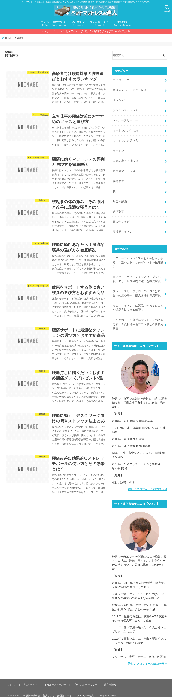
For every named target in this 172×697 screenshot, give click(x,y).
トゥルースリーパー (78, 23)
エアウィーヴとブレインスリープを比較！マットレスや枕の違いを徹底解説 (137, 275)
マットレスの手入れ (125, 129)
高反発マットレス (124, 229)
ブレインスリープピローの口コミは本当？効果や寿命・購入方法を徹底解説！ (138, 289)
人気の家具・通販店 (125, 159)
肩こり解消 (120, 199)
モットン (45, 23)
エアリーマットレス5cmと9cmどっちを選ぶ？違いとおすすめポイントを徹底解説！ (138, 259)
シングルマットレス (125, 109)
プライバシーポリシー (100, 23)
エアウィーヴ (121, 79)
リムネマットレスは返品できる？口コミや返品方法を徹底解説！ (138, 304)
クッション (120, 99)
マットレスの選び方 (125, 139)
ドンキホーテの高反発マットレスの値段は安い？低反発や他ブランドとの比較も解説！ (138, 320)
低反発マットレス (124, 169)
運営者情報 (122, 23)
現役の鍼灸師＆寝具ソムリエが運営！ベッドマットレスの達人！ (60, 691)
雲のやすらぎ (59, 23)
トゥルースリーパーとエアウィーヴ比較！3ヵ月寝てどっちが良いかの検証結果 (87, 31)
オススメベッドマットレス (130, 89)
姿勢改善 (118, 179)
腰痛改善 (118, 209)
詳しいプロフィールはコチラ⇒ (147, 484)
